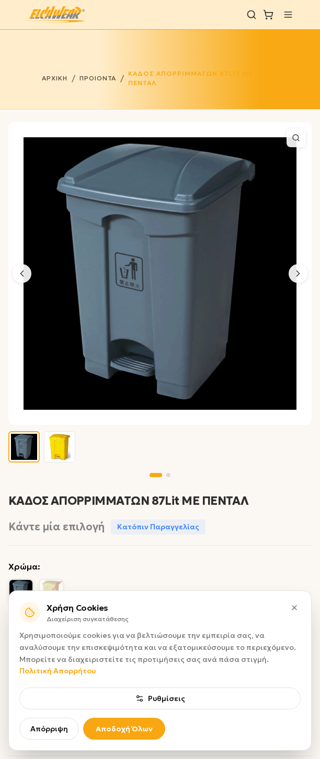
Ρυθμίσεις (160, 698)
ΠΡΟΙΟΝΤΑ (98, 78)
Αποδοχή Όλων (124, 728)
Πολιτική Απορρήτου (57, 670)
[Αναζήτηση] (251, 14)
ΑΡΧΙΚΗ (54, 78)
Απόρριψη (49, 728)
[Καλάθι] (268, 14)
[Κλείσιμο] (294, 607)
